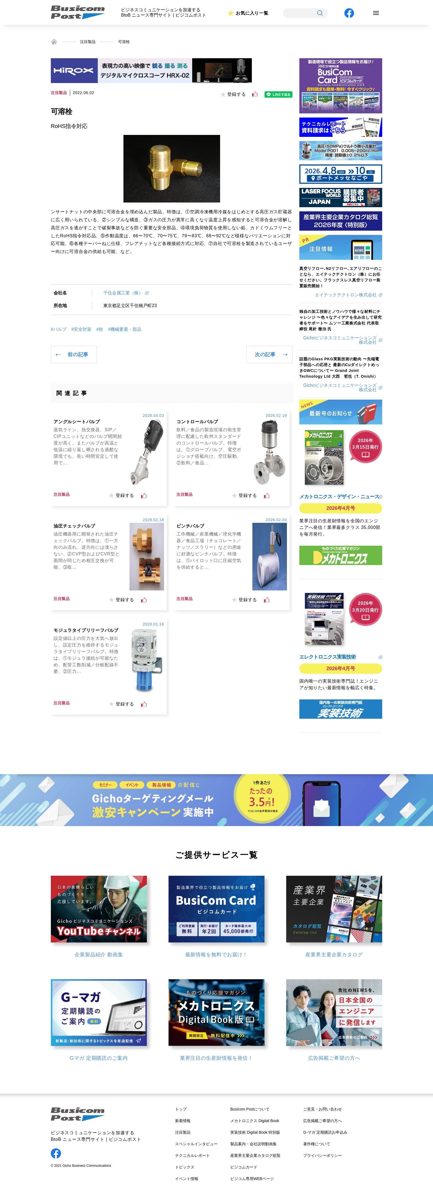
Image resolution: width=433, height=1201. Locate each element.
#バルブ (59, 329)
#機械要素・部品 (124, 329)
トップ (181, 1109)
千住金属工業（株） (123, 293)
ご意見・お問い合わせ (322, 1109)
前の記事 (78, 354)
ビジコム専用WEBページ (252, 1178)
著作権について (316, 1144)
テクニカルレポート (192, 1155)
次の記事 (265, 354)
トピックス (184, 1167)
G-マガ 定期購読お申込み (325, 1132)
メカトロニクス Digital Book (254, 1121)
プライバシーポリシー (322, 1155)
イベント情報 (186, 1178)
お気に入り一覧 (252, 13)
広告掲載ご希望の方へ (322, 1121)
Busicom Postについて (250, 1109)
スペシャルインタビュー (196, 1144)
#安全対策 (81, 329)
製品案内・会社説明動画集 (253, 1144)
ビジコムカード (243, 1167)
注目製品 (88, 41)
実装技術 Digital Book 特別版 (255, 1132)
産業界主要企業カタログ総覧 (255, 1155)
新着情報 (183, 1121)
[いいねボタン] (255, 94)
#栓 (99, 329)
